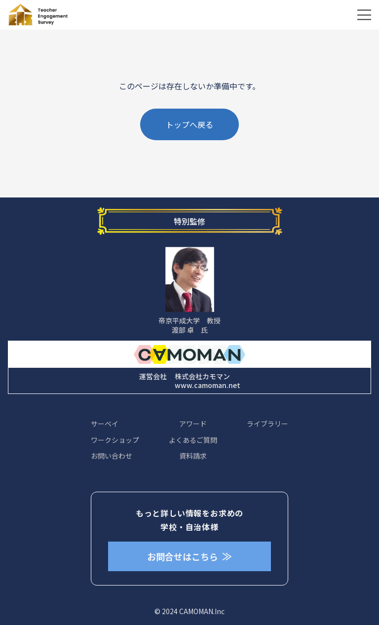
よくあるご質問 (193, 440)
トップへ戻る (189, 124)
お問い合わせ (111, 456)
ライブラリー (267, 424)
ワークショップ (115, 440)
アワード (193, 424)
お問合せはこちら (189, 556)
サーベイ (104, 424)
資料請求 (193, 456)
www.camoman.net (207, 385)
